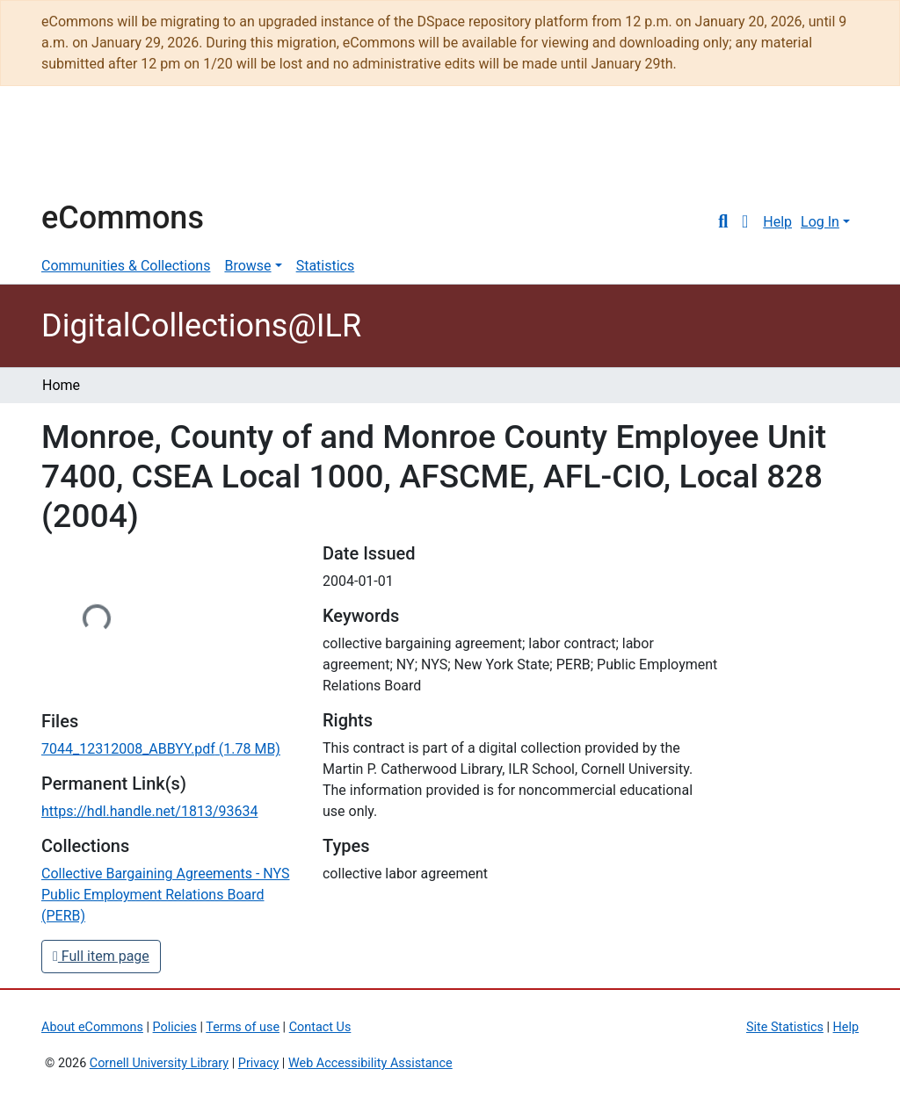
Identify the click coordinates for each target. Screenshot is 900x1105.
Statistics (325, 265)
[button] (745, 222)
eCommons (122, 217)
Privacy (258, 1063)
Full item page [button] (101, 956)
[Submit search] (723, 222)
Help (777, 221)
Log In (820, 221)
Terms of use (242, 1027)
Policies (175, 1027)
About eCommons (92, 1027)
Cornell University (85, 151)
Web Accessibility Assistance (370, 1063)
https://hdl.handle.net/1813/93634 (149, 811)
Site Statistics (785, 1027)
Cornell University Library (159, 1063)
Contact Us (320, 1027)
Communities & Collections (125, 265)
